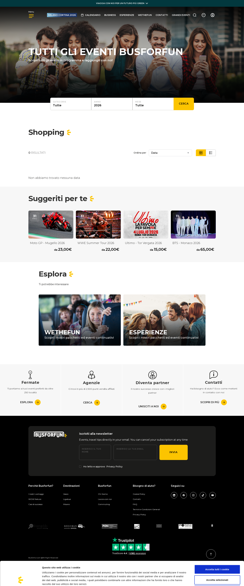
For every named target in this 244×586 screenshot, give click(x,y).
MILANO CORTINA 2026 (62, 15)
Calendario (90, 15)
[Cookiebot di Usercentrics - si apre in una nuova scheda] (21, 579)
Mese (138, 102)
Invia (173, 452)
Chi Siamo (103, 494)
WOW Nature (34, 499)
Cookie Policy (139, 494)
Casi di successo (35, 504)
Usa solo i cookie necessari (217, 567)
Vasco (65, 494)
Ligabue (67, 499)
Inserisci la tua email (130, 449)
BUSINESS (110, 15)
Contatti (162, 15)
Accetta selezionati (217, 557)
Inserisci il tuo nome (91, 450)
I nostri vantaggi (36, 494)
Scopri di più (213, 402)
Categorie (59, 102)
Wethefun (145, 15)
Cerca (183, 103)
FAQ (135, 504)
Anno (97, 102)
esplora (30, 402)
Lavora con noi (105, 499)
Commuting (104, 504)
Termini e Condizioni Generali (146, 509)
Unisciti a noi (152, 406)
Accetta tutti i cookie (217, 546)
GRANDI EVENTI (181, 15)
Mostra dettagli (168, 579)
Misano (66, 504)
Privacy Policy (114, 466)
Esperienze (127, 15)
